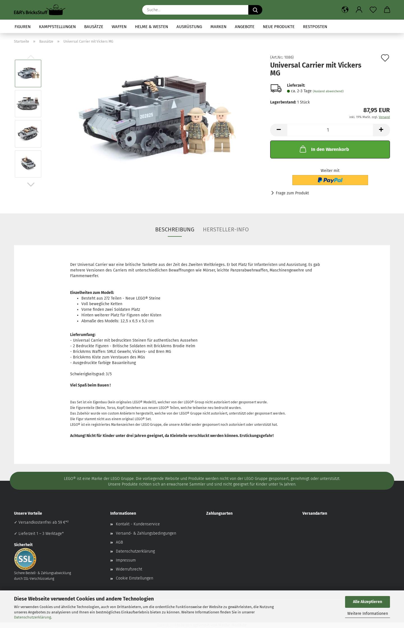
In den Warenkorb (324, 148)
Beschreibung (174, 229)
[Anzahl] (330, 130)
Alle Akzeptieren (367, 601)
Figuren (23, 26)
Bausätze (93, 26)
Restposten (315, 26)
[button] (345, 10)
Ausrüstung (189, 26)
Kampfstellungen (57, 26)
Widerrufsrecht (129, 569)
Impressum (126, 560)
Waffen (119, 26)
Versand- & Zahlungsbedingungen (146, 533)
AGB (119, 542)
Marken (218, 26)
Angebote (244, 26)
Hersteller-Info (226, 229)
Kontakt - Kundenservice (138, 524)
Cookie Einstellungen (134, 578)
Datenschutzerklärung (32, 617)
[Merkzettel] (373, 10)
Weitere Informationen (367, 613)
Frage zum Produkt (292, 193)
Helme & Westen (151, 26)
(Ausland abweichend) (328, 91)
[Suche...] (255, 10)
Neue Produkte (279, 26)
